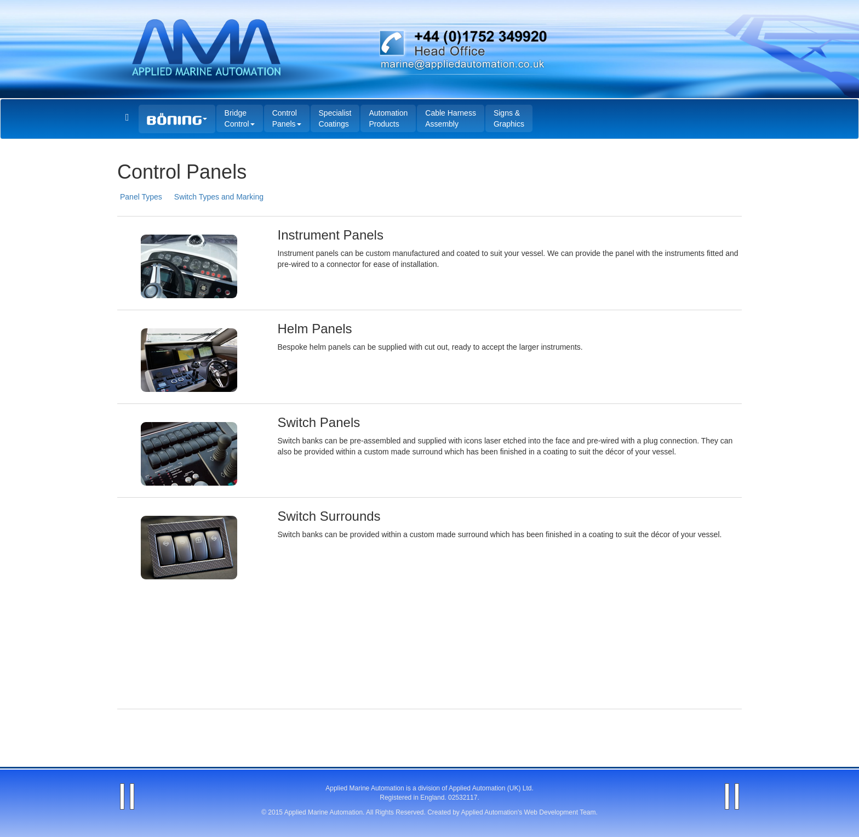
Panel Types (141, 196)
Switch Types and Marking (219, 196)
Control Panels (286, 118)
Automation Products (388, 118)
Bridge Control (240, 118)
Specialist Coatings (335, 118)
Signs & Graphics (509, 118)
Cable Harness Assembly (450, 118)
